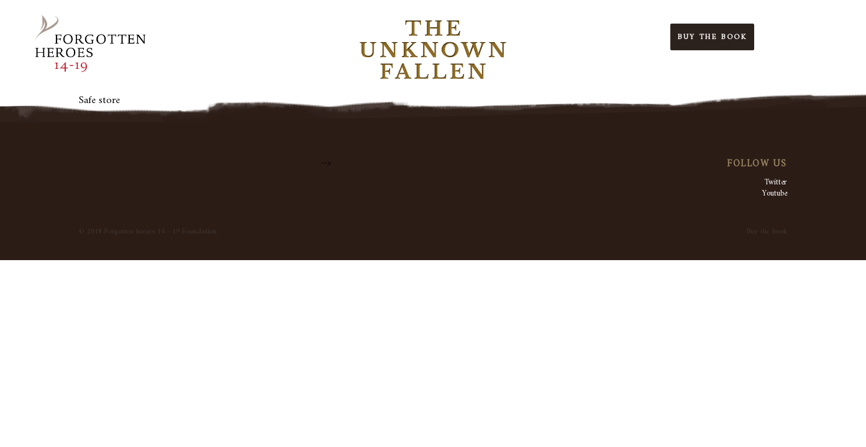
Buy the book (767, 231)
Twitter (775, 182)
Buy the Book (712, 37)
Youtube (774, 193)
